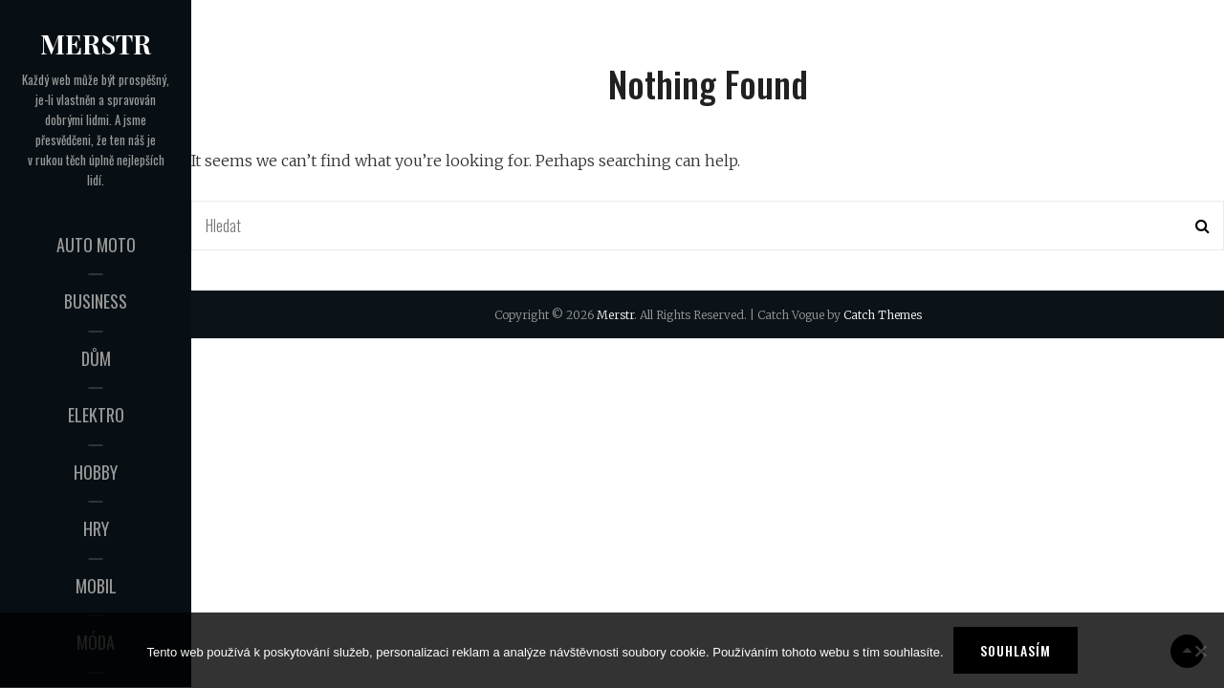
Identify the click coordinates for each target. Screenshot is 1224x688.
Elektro (96, 414)
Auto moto (96, 244)
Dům (96, 358)
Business (95, 301)
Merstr (95, 43)
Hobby (96, 472)
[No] (1200, 650)
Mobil (96, 585)
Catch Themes (882, 315)
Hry (96, 528)
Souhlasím (1015, 650)
